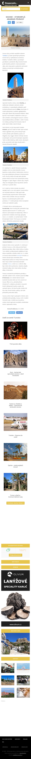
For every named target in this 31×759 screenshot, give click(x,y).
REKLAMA (25, 739)
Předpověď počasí (15, 555)
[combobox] (11, 9)
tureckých (19, 255)
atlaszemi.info (24, 746)
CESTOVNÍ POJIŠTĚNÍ (7, 739)
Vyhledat (24, 9)
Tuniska (4, 55)
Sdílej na (11, 312)
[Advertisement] (15, 524)
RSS (3, 742)
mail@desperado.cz (17, 755)
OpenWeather (23, 753)
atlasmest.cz (5, 746)
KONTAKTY (17, 739)
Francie (9, 264)
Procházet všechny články (15, 503)
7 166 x (19, 22)
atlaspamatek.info (15, 746)
